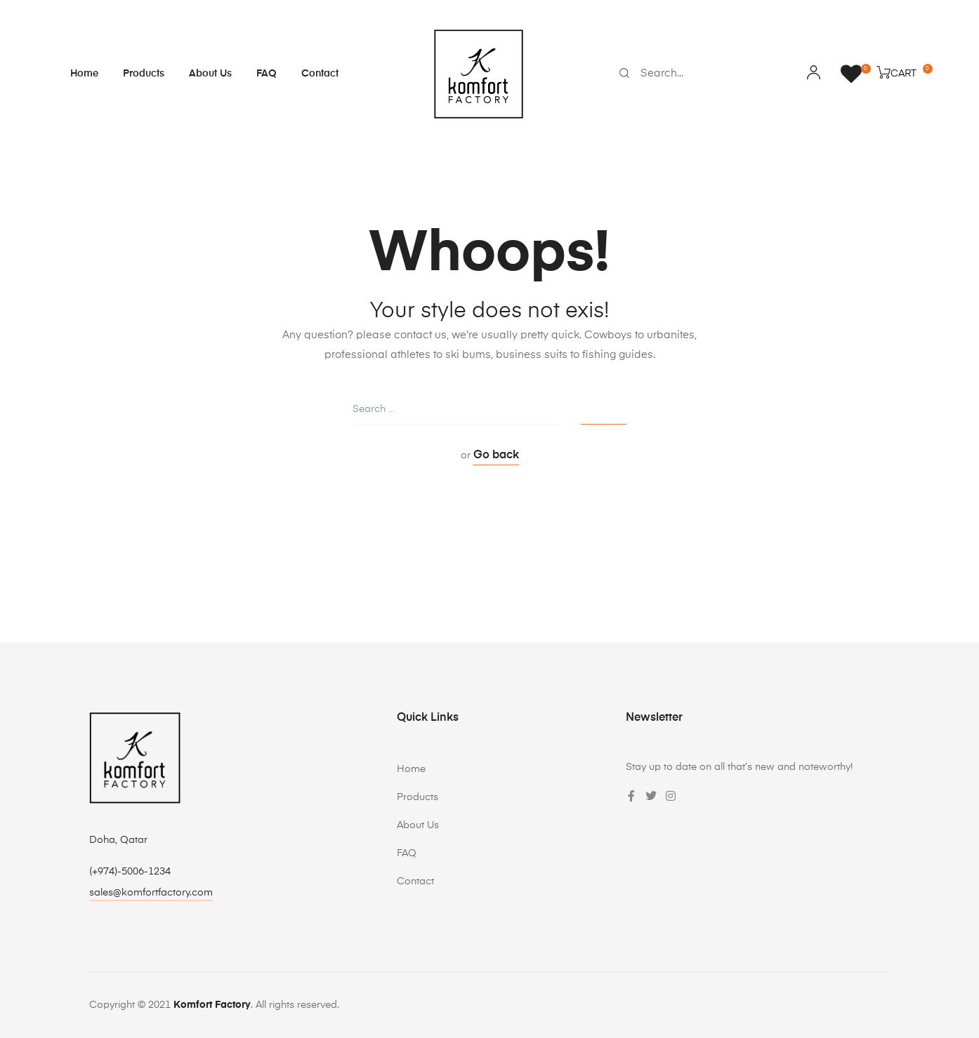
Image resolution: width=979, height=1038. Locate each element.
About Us (210, 74)
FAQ (266, 74)
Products (143, 74)
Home (84, 74)
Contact (320, 74)
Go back (496, 455)
